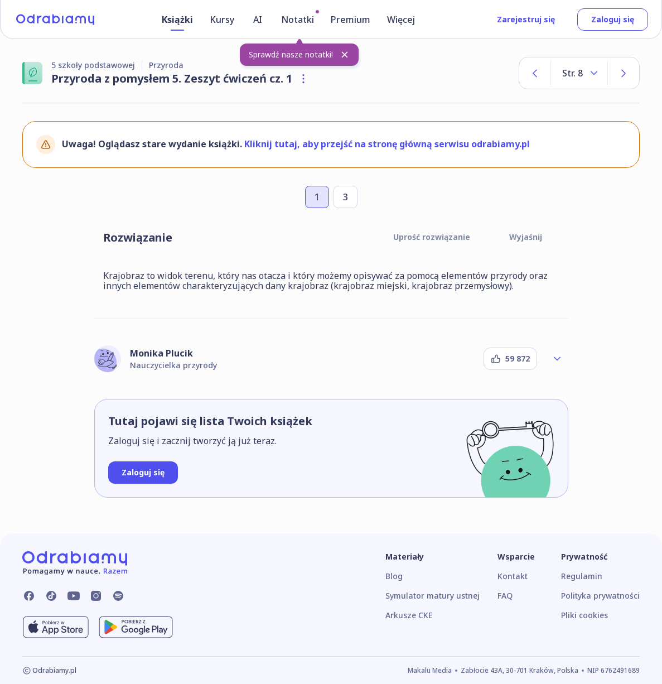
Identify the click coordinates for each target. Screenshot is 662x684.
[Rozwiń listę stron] (579, 73)
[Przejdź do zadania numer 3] (345, 197)
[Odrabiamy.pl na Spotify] (118, 596)
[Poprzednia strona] (534, 73)
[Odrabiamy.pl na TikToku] (51, 596)
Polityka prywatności (600, 595)
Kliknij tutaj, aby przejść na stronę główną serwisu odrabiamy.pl (387, 144)
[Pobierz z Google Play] (135, 627)
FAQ (505, 595)
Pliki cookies (584, 615)
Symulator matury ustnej (432, 595)
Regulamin (581, 576)
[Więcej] (403, 21)
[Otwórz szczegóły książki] (303, 78)
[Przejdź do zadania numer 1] (317, 197)
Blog (394, 576)
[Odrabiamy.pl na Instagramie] (96, 596)
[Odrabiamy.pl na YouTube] (73, 596)
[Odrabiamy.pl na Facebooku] (29, 596)
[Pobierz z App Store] (55, 627)
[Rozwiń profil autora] (557, 359)
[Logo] (55, 19)
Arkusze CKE (408, 615)
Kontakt (512, 576)
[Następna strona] (623, 73)
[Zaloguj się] (143, 472)
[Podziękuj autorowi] (510, 359)
